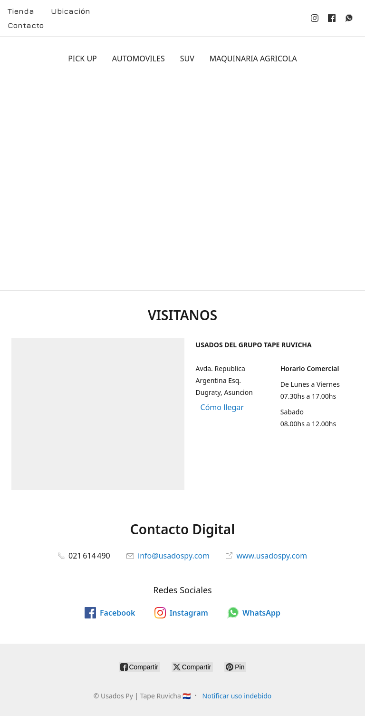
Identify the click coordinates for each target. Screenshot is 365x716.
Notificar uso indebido (237, 695)
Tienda (21, 11)
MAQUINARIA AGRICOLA (253, 58)
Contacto (26, 25)
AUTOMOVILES (138, 58)
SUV (187, 58)
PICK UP (82, 58)
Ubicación (70, 11)
